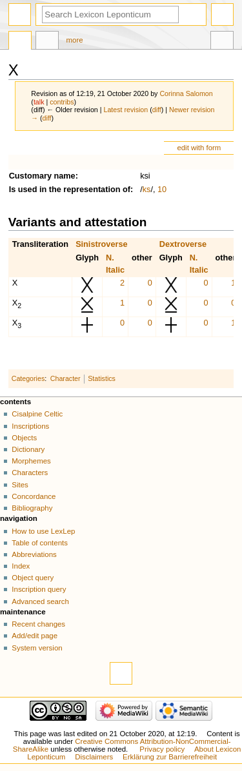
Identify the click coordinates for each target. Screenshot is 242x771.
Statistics (102, 378)
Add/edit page (34, 635)
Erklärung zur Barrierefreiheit (170, 757)
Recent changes (38, 624)
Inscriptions (30, 426)
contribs (62, 102)
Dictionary (28, 449)
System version (37, 648)
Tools (222, 42)
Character (65, 378)
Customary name (42, 176)
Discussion (47, 42)
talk (39, 102)
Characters (30, 472)
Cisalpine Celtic (37, 414)
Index (21, 566)
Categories (28, 378)
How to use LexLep (43, 531)
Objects (24, 438)
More (74, 40)
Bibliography (32, 508)
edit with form (199, 147)
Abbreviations (34, 554)
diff (156, 109)
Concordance (33, 496)
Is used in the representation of (69, 189)
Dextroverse (183, 244)
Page (20, 42)
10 (161, 189)
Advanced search (40, 601)
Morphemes (31, 461)
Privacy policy (162, 749)
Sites (20, 485)
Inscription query (39, 589)
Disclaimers (94, 757)
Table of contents (40, 543)
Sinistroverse (101, 244)
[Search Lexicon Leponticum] (110, 14)
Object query (33, 577)
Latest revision (125, 109)
